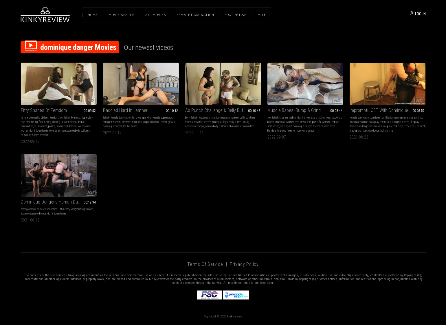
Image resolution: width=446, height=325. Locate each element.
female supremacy (162, 117)
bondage (375, 117)
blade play (355, 130)
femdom (53, 117)
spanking (146, 117)
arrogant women (400, 122)
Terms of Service (205, 264)
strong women (28, 209)
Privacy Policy (244, 264)
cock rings (398, 126)
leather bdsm (130, 126)
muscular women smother (34, 135)
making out (286, 126)
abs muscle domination (241, 126)
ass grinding (317, 117)
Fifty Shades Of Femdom (44, 110)
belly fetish (191, 117)
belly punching (247, 117)
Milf (262, 15)
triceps (316, 126)
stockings (336, 117)
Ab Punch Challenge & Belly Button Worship (223, 110)
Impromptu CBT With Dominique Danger (386, 110)
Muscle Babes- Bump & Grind (294, 110)
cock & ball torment (415, 126)
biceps (270, 122)
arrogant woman (111, 122)
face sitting (45, 122)
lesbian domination (209, 117)
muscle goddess (370, 130)
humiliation (387, 117)
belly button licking (239, 122)
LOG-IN (420, 14)
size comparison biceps (33, 213)
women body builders (78, 130)
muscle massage (305, 130)
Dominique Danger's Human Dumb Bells (57, 202)
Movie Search (122, 15)
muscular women (230, 117)
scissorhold (40, 126)
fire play (414, 122)
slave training (68, 122)
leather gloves (167, 122)
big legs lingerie (286, 130)
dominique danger (39, 130)
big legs (75, 117)
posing (51, 126)
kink (140, 122)
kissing (284, 117)
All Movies (155, 15)
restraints (385, 122)
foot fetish (64, 117)
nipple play (86, 117)
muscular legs (220, 122)
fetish (106, 117)
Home (93, 15)
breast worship (303, 122)
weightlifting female (82, 209)
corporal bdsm (151, 122)
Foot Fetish (236, 15)
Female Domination (195, 15)
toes (328, 117)
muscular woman (359, 122)
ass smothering (29, 122)
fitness (189, 122)
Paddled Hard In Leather (125, 110)
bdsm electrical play (381, 126)
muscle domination (47, 209)
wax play (374, 122)
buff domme (387, 130)
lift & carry (64, 209)
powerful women (202, 122)
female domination (31, 117)
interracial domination (68, 126)
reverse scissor (57, 130)
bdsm (45, 117)
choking (56, 122)
